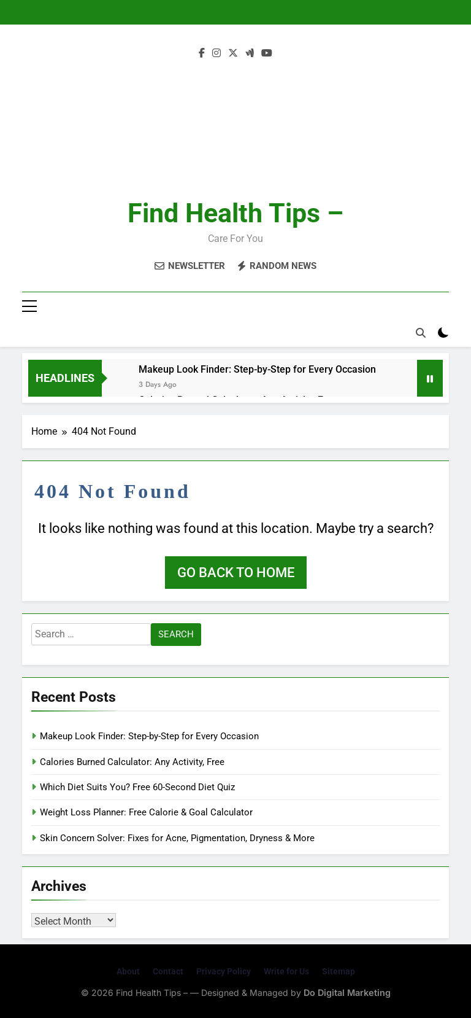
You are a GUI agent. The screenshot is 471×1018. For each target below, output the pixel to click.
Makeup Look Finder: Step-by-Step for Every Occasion (257, 369)
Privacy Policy (223, 971)
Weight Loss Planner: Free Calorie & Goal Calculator (146, 812)
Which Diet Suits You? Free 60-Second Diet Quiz (137, 787)
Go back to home (235, 572)
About (128, 971)
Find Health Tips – (235, 213)
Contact (168, 971)
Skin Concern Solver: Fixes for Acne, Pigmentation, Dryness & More (177, 838)
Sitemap (338, 971)
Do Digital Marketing (347, 992)
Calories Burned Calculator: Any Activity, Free (132, 761)
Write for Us (286, 971)
